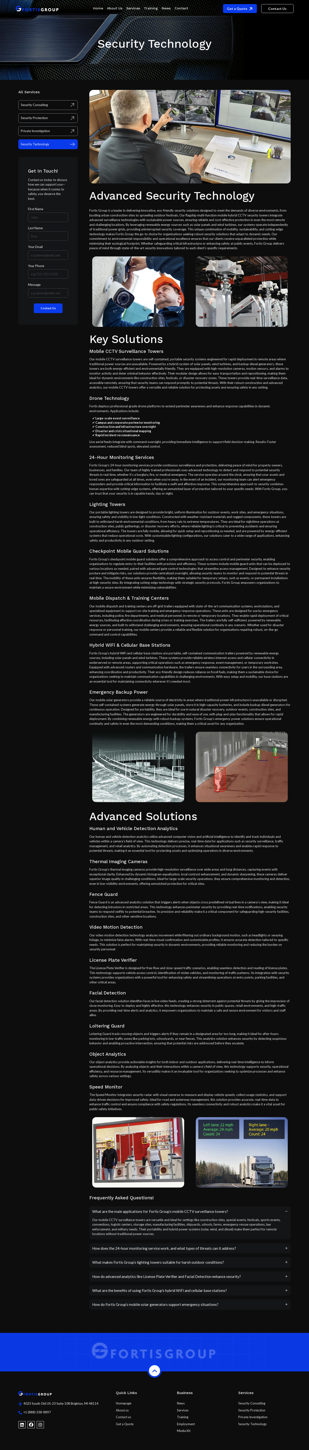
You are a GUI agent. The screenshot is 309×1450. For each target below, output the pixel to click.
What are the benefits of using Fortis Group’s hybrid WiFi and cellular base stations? (159, 1293)
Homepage (123, 1406)
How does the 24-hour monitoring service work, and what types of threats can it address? (164, 1251)
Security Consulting (251, 1406)
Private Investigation (252, 1420)
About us (122, 1413)
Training (151, 8)
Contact (181, 8)
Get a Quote (124, 1427)
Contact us (123, 1420)
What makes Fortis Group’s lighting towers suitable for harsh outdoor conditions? (158, 1265)
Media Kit (183, 1434)
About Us (114, 8)
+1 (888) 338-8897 (37, 1416)
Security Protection (251, 1413)
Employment (186, 1427)
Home (98, 8)
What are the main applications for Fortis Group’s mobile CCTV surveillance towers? (160, 1215)
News (166, 8)
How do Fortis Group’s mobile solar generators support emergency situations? (155, 1308)
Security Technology (252, 1427)
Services (133, 8)
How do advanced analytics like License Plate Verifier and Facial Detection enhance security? (166, 1279)
